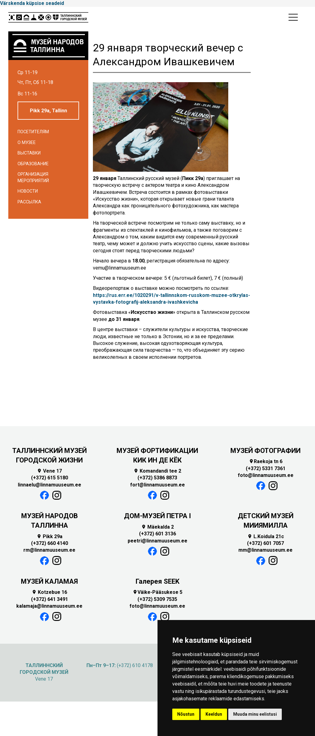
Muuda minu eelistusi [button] (255, 714)
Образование (33, 163)
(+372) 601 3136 (157, 534)
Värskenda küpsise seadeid (32, 3)
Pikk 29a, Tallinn (48, 111)
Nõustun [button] (185, 714)
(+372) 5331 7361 (265, 468)
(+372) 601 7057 (265, 543)
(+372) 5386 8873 (157, 478)
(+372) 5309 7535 (157, 599)
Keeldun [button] (213, 714)
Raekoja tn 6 (265, 461)
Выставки (29, 153)
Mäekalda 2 (157, 527)
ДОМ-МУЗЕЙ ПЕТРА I (157, 516)
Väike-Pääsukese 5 (157, 592)
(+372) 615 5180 (49, 478)
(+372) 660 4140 (49, 543)
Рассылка (29, 202)
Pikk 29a (49, 536)
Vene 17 (49, 471)
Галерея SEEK (157, 581)
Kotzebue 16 (49, 592)
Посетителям (33, 131)
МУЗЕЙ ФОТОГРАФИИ (265, 450)
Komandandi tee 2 (157, 471)
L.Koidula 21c (265, 536)
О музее (27, 142)
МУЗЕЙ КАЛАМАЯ (49, 581)
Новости (28, 191)
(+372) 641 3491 (49, 599)
